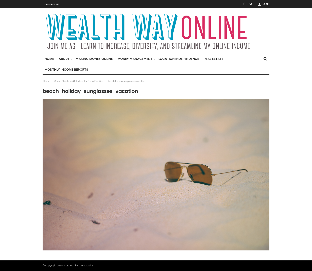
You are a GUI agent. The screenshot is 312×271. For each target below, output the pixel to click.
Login (266, 4)
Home (49, 58)
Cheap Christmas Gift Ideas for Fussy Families (78, 81)
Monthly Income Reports (66, 69)
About (65, 58)
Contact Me (52, 4)
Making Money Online (94, 58)
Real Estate (213, 58)
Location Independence (178, 58)
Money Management (135, 58)
